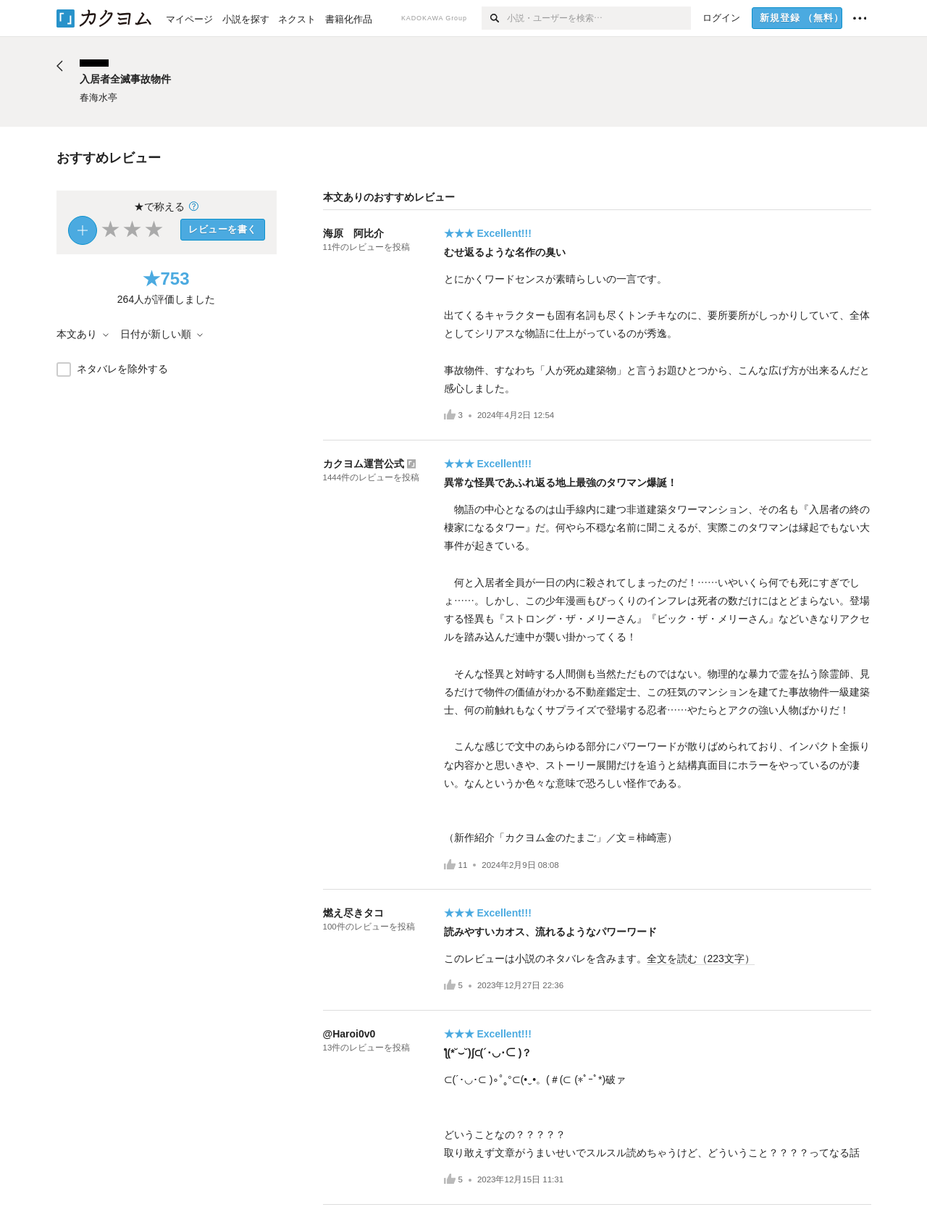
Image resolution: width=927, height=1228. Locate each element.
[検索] (494, 18)
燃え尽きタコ (353, 913)
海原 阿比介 (353, 233)
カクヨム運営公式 (363, 463)
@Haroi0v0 (349, 1034)
